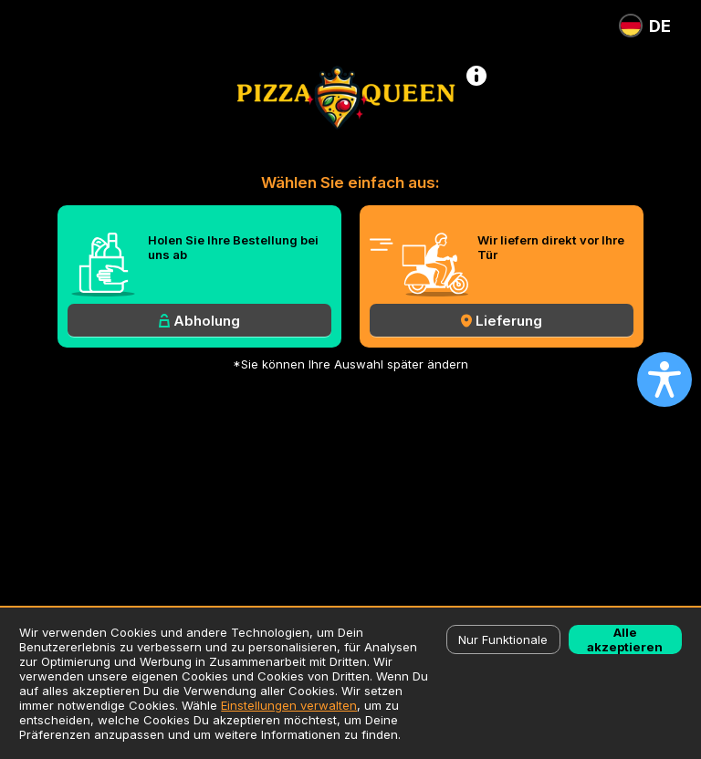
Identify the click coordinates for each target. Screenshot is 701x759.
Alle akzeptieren (625, 639)
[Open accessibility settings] (664, 379)
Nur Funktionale (503, 639)
